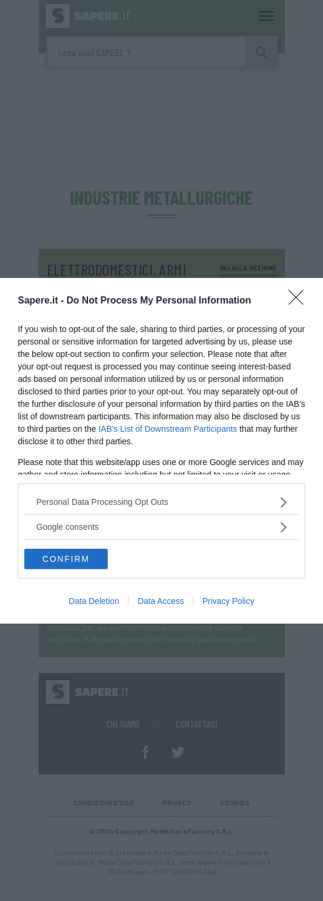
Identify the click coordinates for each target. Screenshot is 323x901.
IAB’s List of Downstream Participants (167, 429)
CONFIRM (65, 558)
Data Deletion (94, 601)
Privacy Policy (228, 601)
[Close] (299, 301)
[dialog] (161, 451)
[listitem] (161, 502)
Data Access (160, 601)
